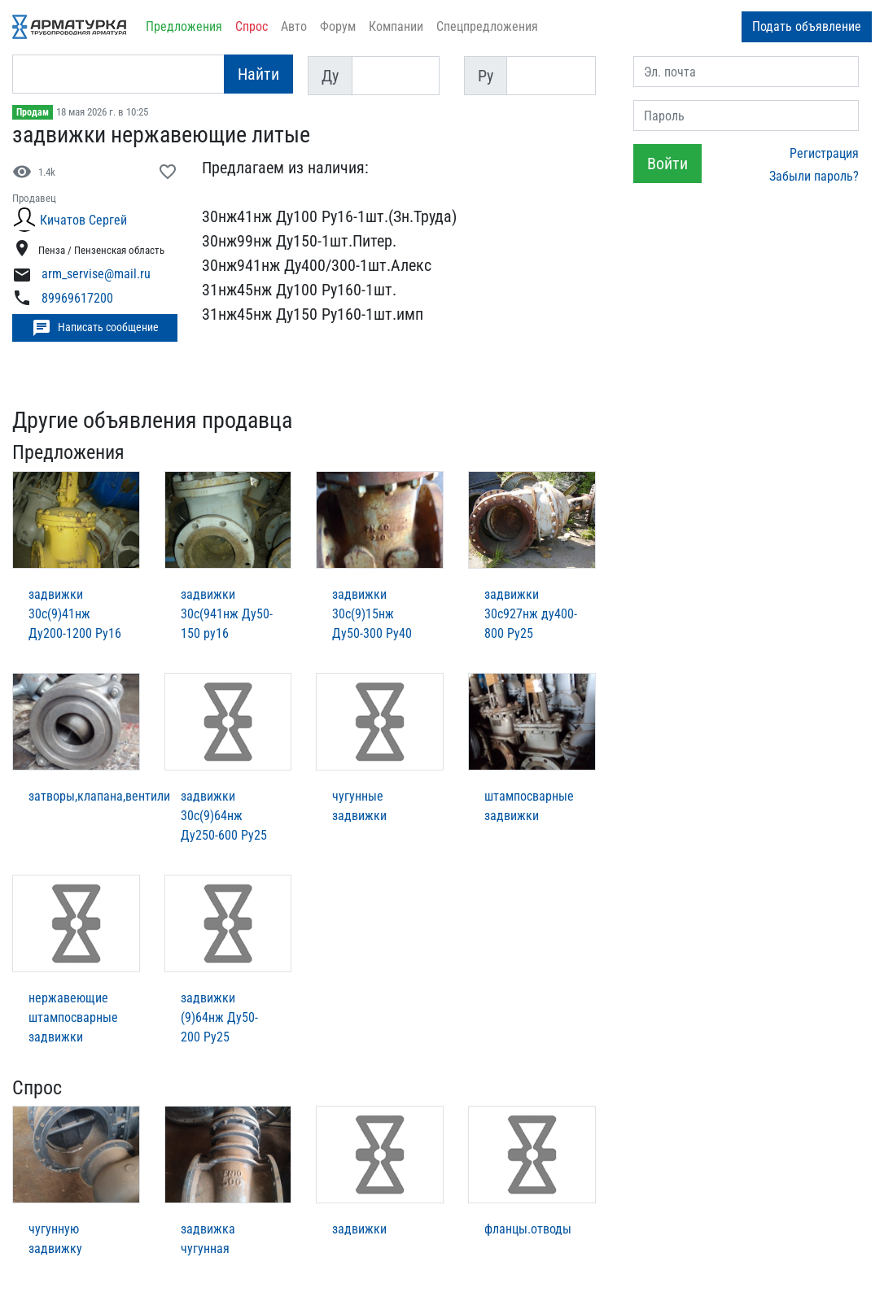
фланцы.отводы (527, 1229)
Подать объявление (806, 26)
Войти (667, 163)
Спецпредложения (487, 26)
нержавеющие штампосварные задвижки (73, 1017)
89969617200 (77, 298)
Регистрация (824, 153)
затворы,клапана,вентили (99, 796)
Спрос (251, 26)
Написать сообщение (95, 328)
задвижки (359, 1229)
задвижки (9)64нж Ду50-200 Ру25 (219, 1017)
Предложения (184, 26)
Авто (294, 26)
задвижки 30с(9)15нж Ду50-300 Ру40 (372, 614)
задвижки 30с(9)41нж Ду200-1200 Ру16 (74, 614)
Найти (258, 74)
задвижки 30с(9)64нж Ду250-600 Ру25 (224, 815)
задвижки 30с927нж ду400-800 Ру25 (530, 614)
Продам (32, 112)
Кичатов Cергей (83, 220)
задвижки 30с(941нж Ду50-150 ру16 (227, 614)
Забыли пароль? (814, 176)
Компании (396, 26)
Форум (338, 26)
